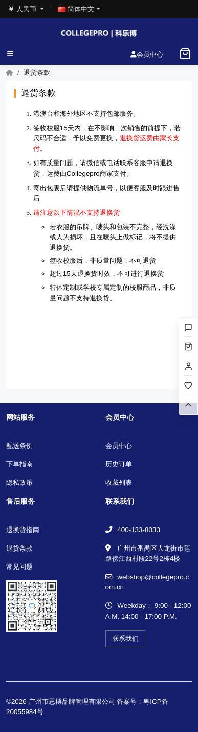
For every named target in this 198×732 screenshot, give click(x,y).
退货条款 (19, 548)
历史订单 (118, 464)
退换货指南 (22, 530)
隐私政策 (19, 482)
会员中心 (118, 446)
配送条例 (19, 446)
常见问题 (19, 567)
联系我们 (125, 638)
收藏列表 (118, 482)
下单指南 (19, 464)
